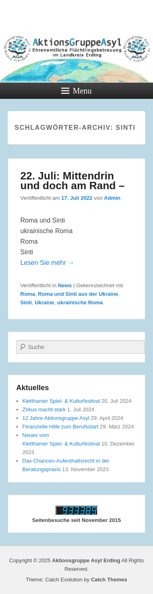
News (65, 285)
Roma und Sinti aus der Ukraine (78, 294)
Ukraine (44, 302)
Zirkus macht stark (44, 409)
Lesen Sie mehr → (47, 262)
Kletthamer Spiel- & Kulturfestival (61, 401)
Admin (112, 198)
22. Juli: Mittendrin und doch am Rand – (72, 181)
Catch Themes (109, 580)
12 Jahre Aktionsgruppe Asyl (55, 418)
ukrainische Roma (80, 302)
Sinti (26, 302)
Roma (27, 294)
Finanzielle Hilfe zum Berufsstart (60, 427)
